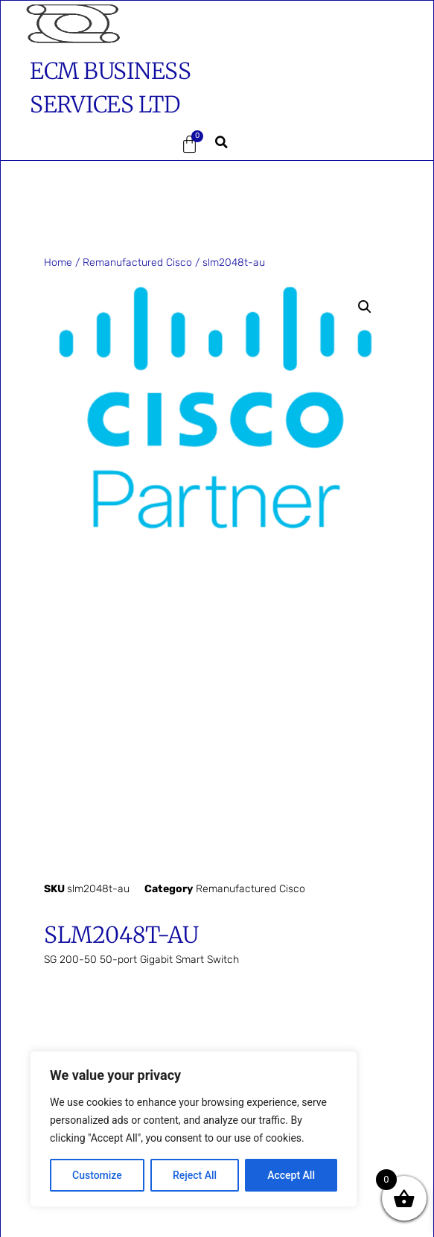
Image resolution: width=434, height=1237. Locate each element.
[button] (69, 144)
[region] (193, 1129)
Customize (97, 1175)
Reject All (195, 1175)
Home (58, 262)
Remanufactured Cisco (137, 262)
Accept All (291, 1175)
